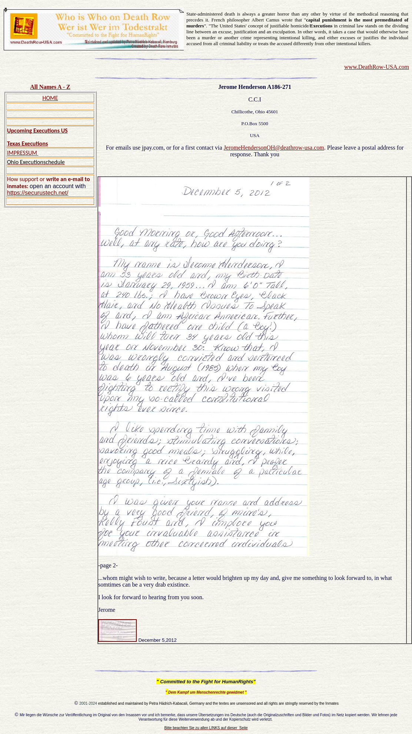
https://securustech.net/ (37, 193)
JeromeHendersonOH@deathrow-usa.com (274, 147)
